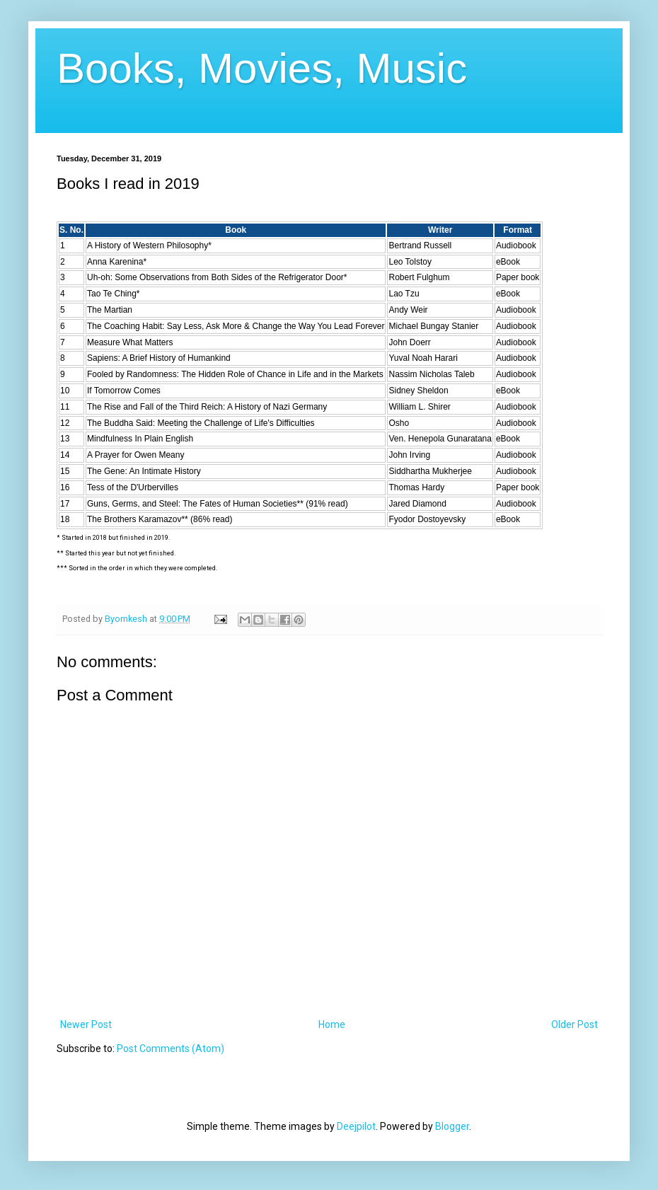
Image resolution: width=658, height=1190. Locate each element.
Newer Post (86, 1024)
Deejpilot (356, 1126)
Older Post (574, 1024)
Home (331, 1024)
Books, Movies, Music (262, 68)
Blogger (452, 1126)
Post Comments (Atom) (170, 1048)
